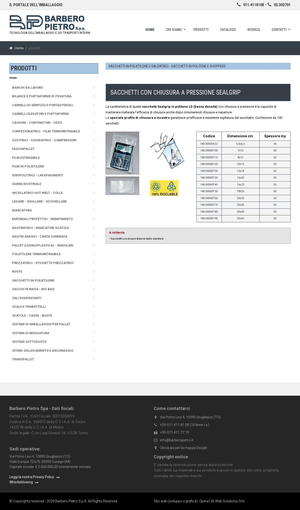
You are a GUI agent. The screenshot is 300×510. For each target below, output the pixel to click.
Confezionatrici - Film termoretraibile (46, 131)
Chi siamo (174, 30)
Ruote (17, 271)
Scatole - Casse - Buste (32, 315)
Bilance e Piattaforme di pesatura (42, 96)
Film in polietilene (28, 166)
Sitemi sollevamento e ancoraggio (42, 350)
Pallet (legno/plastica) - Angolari (42, 245)
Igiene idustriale (26, 184)
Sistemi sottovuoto (29, 342)
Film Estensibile (26, 158)
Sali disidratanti (26, 298)
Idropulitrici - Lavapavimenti (37, 175)
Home (150, 30)
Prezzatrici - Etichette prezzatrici (43, 263)
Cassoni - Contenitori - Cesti (37, 122)
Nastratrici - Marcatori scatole (40, 228)
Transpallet (23, 359)
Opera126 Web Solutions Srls (222, 501)
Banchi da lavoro (27, 87)
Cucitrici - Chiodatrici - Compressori (44, 140)
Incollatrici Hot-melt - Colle (37, 193)
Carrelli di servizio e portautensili (42, 105)
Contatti (279, 30)
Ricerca (253, 30)
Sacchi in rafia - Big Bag (33, 289)
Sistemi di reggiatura (30, 333)
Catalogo (228, 30)
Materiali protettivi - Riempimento (42, 219)
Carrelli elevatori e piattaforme (40, 114)
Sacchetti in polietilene (33, 280)
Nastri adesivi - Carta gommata (39, 236)
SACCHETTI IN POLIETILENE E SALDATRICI (139, 66)
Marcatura (22, 210)
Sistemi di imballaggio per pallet (41, 324)
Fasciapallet (23, 149)
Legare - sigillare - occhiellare (39, 201)
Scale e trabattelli (29, 306)
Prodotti (200, 30)
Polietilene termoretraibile (36, 254)
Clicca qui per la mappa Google (183, 448)
